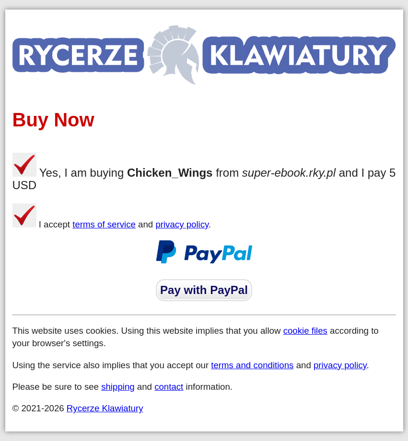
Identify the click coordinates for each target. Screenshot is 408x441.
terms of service (104, 224)
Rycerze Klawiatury (105, 408)
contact (168, 387)
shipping (118, 387)
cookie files (305, 331)
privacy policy (182, 224)
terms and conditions (252, 365)
